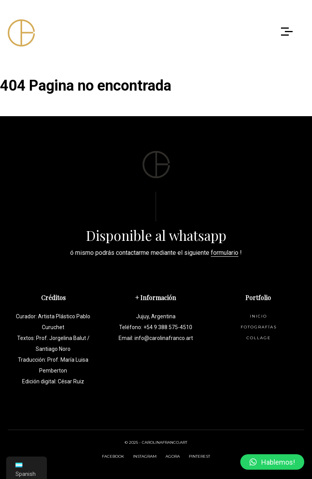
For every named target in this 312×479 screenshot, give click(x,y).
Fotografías (259, 327)
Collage (258, 337)
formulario (224, 252)
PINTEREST (199, 456)
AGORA (172, 456)
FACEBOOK (113, 456)
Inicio (258, 316)
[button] (272, 462)
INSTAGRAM (145, 456)
